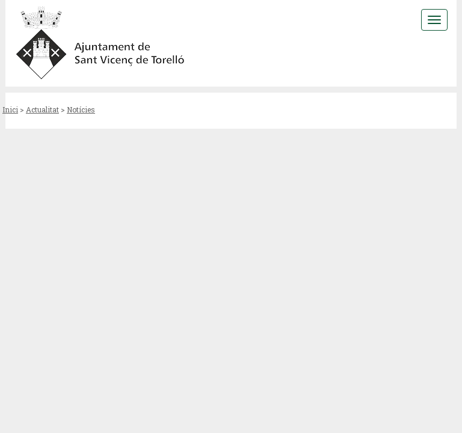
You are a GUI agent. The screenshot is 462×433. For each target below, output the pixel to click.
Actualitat (42, 109)
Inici (10, 109)
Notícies (81, 109)
